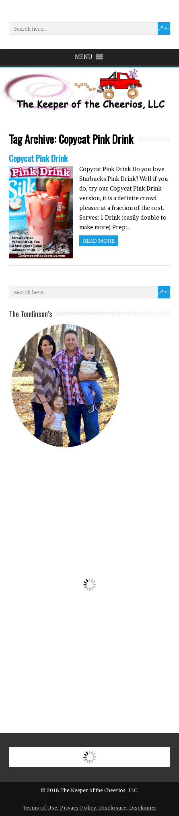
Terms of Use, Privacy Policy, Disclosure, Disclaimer (89, 807)
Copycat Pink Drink (38, 158)
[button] (84, 57)
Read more (99, 240)
